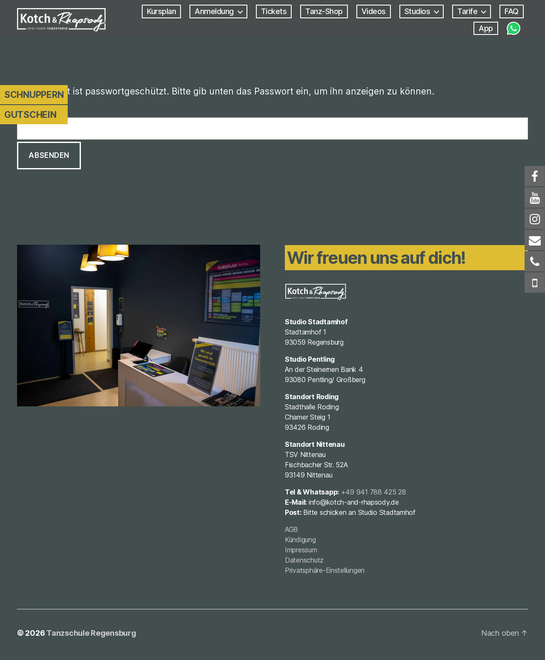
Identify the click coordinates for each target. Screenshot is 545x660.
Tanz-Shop (324, 11)
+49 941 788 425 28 (374, 494)
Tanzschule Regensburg (91, 635)
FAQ (512, 11)
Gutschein (30, 114)
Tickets (274, 11)
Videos (373, 11)
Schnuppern (33, 94)
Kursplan (161, 11)
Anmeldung (214, 11)
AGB (291, 531)
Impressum (301, 552)
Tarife (467, 11)
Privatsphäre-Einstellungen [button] (325, 572)
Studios (417, 11)
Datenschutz (304, 562)
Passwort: (272, 124)
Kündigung (300, 541)
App (486, 28)
